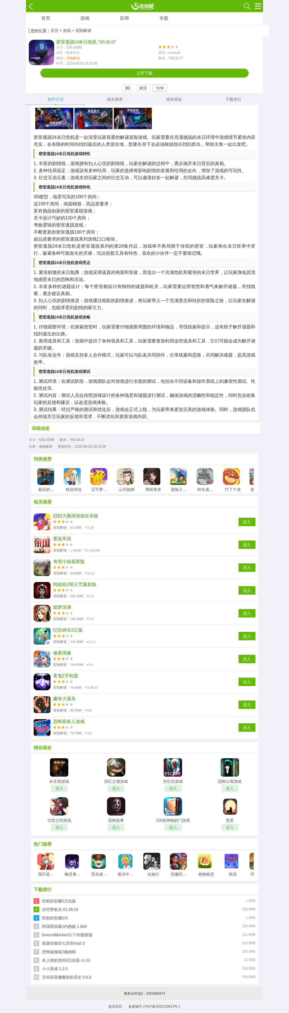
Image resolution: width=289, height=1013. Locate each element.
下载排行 (233, 99)
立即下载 (144, 73)
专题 (163, 18)
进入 (247, 522)
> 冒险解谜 (81, 30)
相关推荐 (115, 99)
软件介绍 (56, 99)
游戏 (84, 18)
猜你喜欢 (174, 99)
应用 (124, 18)
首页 (45, 18)
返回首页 (115, 1006)
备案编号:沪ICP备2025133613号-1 (154, 1006)
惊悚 (160, 88)
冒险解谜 (73, 58)
